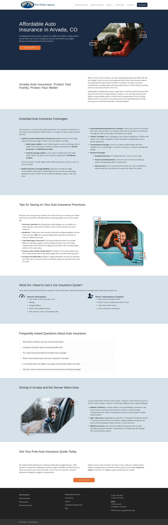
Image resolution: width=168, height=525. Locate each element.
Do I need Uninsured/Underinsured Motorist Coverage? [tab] (43, 353)
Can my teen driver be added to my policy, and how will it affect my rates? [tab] (50, 364)
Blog (66, 508)
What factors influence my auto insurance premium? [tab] (42, 342)
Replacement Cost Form (72, 494)
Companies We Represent (73, 505)
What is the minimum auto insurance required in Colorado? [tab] (44, 358)
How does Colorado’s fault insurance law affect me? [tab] (41, 347)
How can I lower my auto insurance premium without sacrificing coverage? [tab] (50, 369)
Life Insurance (23, 502)
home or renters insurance (64, 232)
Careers (67, 501)
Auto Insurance (24, 495)
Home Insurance (24, 498)
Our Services (69, 498)
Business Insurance (25, 505)
